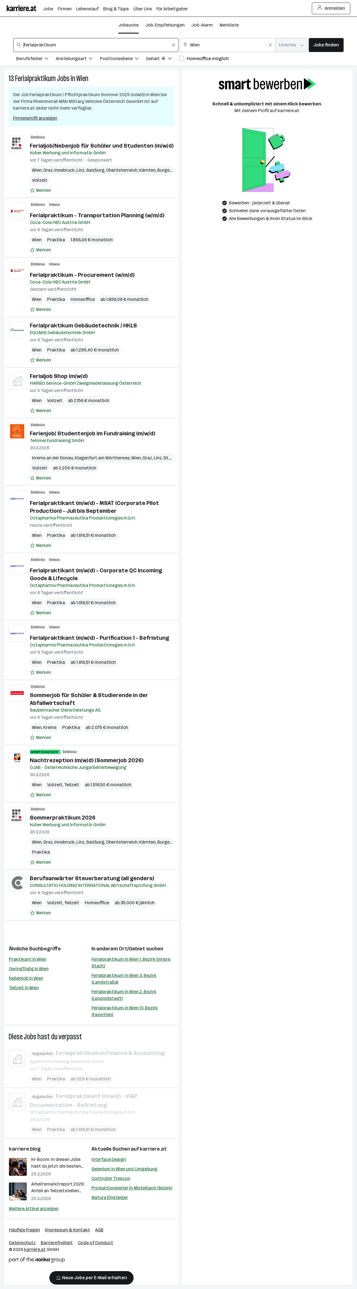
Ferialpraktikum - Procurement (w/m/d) (82, 275)
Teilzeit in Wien (24, 987)
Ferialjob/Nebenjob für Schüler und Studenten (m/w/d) (101, 145)
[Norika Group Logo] (37, 1261)
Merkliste (229, 25)
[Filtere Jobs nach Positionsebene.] (123, 59)
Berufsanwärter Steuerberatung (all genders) (92, 878)
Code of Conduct (95, 1242)
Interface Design (108, 1159)
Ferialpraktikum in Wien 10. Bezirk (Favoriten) (124, 1011)
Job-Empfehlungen (165, 25)
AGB (99, 1230)
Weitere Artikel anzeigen (34, 1208)
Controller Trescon (110, 1178)
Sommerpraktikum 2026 (62, 817)
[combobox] (95, 45)
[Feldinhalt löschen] (173, 45)
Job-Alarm (202, 25)
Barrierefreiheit (57, 1242)
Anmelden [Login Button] (331, 8)
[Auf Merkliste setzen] (40, 190)
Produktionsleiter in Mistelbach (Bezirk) (131, 1188)
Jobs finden (326, 45)
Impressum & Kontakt (67, 1230)
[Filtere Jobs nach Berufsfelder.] (36, 59)
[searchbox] (95, 45)
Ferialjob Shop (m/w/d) (59, 376)
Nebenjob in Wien (26, 978)
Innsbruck (64, 170)
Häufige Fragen (24, 1230)
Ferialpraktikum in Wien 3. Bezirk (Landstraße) (123, 979)
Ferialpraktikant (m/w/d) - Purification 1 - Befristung (99, 637)
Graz (48, 170)
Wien (82, 78)
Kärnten (147, 170)
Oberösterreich (122, 170)
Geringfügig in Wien (29, 968)
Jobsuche (128, 25)
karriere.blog (25, 1149)
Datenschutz (22, 1242)
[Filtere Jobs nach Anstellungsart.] (78, 59)
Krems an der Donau (52, 458)
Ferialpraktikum (35, 78)
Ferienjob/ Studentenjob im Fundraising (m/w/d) (92, 433)
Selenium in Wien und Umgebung (124, 1169)
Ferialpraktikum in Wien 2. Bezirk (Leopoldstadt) (123, 995)
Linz (80, 170)
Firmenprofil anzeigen (35, 118)
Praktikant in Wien (27, 959)
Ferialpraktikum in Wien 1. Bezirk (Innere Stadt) (130, 963)
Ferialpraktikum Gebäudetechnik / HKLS (83, 325)
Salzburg (95, 170)
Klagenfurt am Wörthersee (102, 458)
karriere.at (153, 1149)
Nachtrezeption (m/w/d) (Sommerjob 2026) (86, 760)
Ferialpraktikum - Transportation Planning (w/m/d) (97, 215)
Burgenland (169, 170)
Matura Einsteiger (109, 1197)
